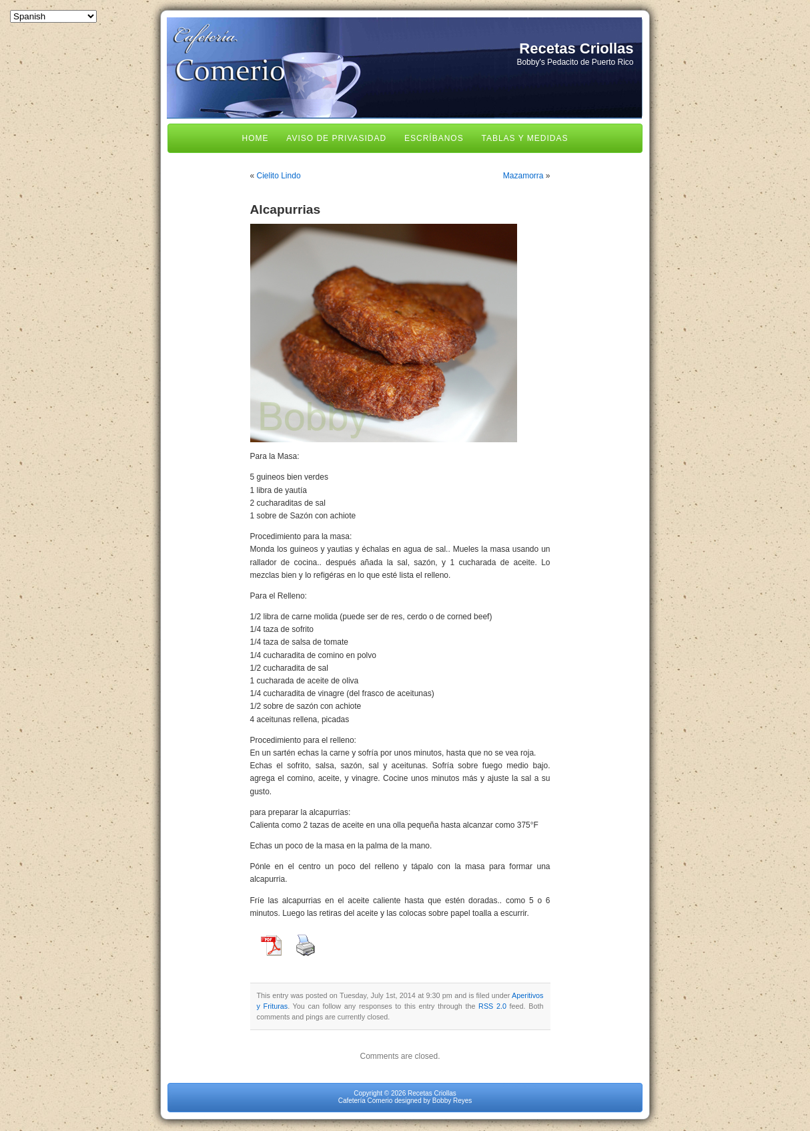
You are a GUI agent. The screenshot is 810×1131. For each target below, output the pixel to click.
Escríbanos (434, 138)
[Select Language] (53, 16)
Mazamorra (523, 175)
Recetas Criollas (576, 48)
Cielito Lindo (279, 175)
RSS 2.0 (492, 1006)
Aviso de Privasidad (336, 138)
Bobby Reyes (452, 1100)
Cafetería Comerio (365, 1100)
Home (255, 138)
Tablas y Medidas (524, 138)
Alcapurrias (285, 209)
